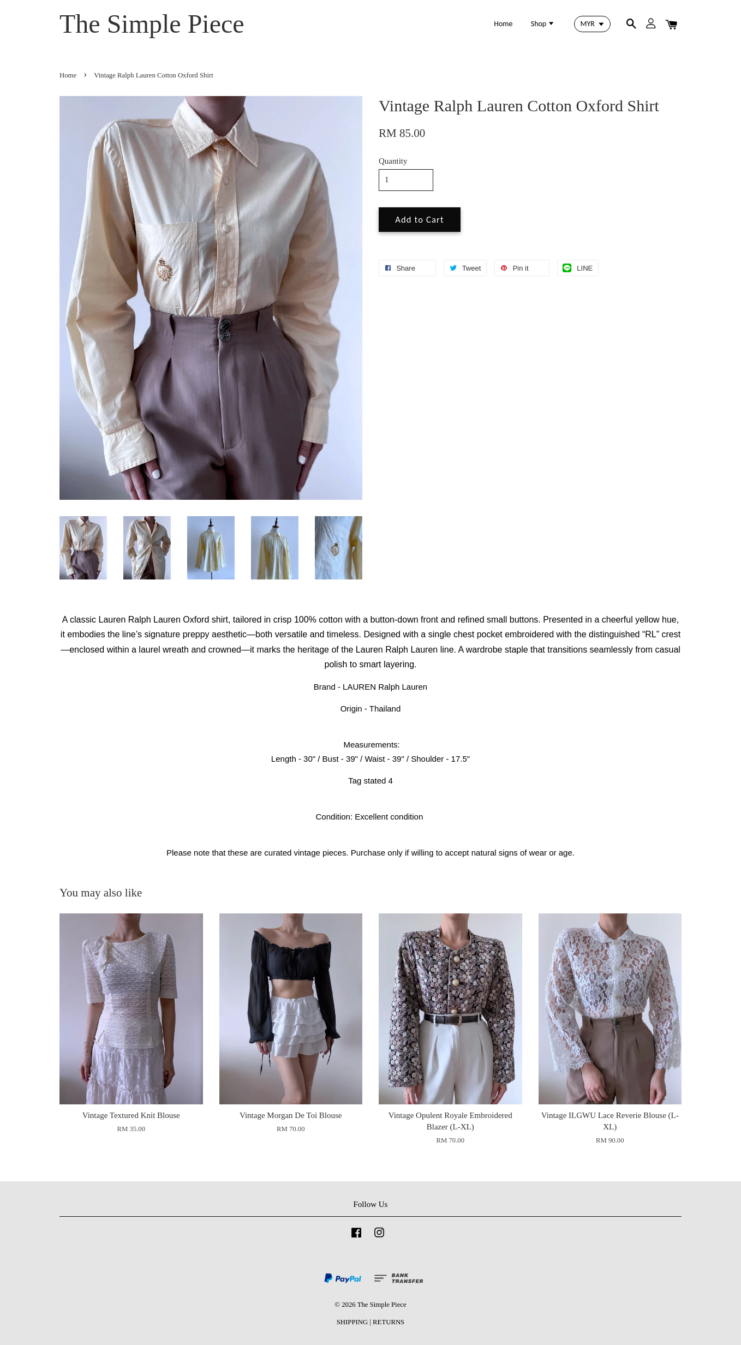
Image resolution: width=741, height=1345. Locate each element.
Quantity (393, 161)
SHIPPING (352, 1322)
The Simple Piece (151, 23)
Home (503, 23)
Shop (543, 23)
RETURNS (388, 1322)
